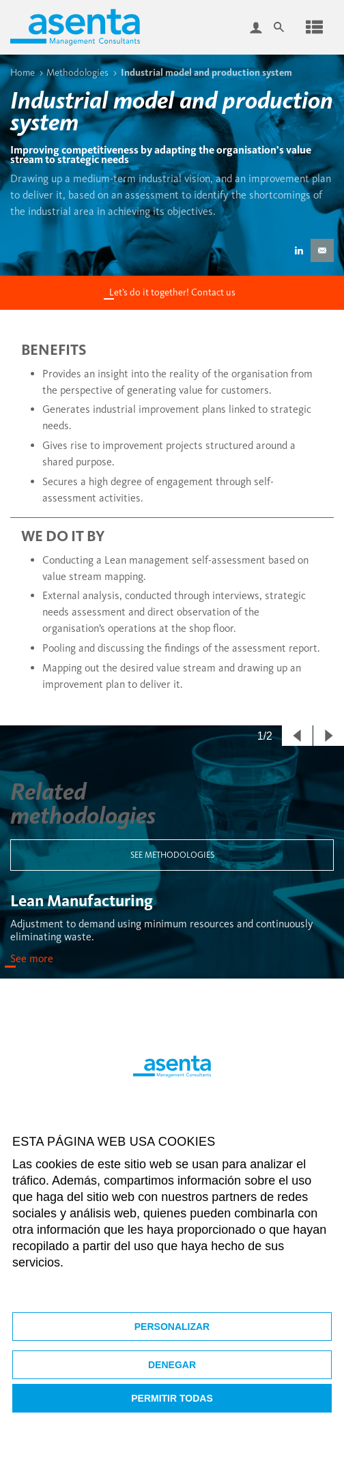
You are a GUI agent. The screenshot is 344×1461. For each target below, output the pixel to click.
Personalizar (172, 1326)
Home (22, 72)
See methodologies (172, 855)
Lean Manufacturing (81, 900)
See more (31, 958)
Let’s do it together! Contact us (172, 292)
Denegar (172, 1364)
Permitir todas (172, 1398)
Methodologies (77, 72)
